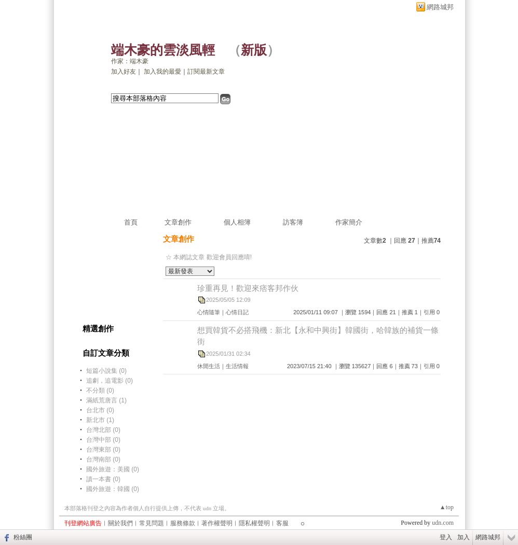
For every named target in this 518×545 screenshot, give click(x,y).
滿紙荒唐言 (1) (106, 400)
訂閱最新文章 (206, 71)
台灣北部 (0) (103, 430)
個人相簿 (237, 222)
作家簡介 (348, 222)
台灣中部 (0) (103, 439)
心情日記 (237, 312)
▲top (447, 507)
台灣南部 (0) (103, 459)
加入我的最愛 (162, 71)
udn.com (443, 522)
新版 (254, 50)
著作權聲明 (217, 523)
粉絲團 (22, 537)
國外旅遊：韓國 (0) (112, 489)
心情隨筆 (208, 312)
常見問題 (151, 523)
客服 (282, 523)
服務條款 (182, 523)
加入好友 (123, 71)
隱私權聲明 (254, 523)
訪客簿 (293, 222)
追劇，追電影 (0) (109, 380)
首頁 (131, 222)
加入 (463, 537)
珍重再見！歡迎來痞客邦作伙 (247, 288)
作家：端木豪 (129, 61)
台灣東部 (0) (103, 449)
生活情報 (237, 366)
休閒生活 (208, 366)
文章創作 (178, 222)
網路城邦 (440, 7)
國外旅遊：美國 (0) (112, 469)
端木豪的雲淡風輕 (163, 50)
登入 (446, 537)
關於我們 (120, 523)
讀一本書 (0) (103, 479)
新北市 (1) (100, 420)
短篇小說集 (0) (106, 370)
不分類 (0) (100, 390)
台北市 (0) (100, 410)
